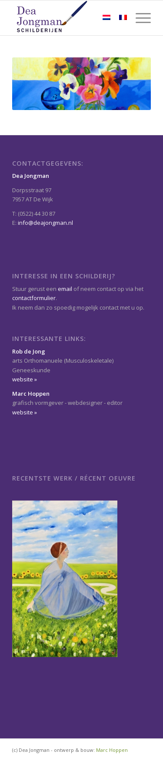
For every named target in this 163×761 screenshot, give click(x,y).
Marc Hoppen (112, 750)
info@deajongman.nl (45, 223)
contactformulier (34, 298)
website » (24, 379)
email (65, 289)
